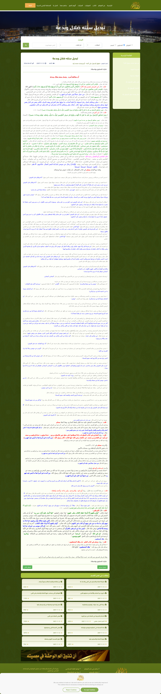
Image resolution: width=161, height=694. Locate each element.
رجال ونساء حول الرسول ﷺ (130, 94)
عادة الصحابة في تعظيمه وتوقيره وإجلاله (93, 627)
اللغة (30, 5)
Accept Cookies (89, 689)
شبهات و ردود (134, 75)
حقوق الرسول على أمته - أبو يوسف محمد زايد (86, 63)
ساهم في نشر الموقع (91, 668)
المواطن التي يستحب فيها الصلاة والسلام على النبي (46, 593)
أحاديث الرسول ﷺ (133, 88)
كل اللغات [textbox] (78, 45)
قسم (113, 45)
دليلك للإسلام (93, 672)
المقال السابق (102, 567)
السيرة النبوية (135, 69)
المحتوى (121, 45)
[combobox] (94, 45)
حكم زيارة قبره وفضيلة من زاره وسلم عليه (49, 604)
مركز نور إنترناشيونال (73, 672)
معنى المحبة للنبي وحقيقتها (53, 627)
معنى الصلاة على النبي (54, 616)
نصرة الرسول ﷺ (134, 100)
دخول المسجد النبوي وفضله (53, 639)
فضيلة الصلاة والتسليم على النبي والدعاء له (93, 581)
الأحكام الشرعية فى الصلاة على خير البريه (93, 616)
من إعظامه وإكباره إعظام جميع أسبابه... (50, 581)
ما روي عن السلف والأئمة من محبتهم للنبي (93, 593)
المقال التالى (27, 567)
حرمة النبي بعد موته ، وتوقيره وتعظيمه (94, 604)
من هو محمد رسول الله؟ (131, 63)
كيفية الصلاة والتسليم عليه (97, 639)
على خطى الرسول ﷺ (132, 82)
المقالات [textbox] (97, 45)
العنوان (129, 45)
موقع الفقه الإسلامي (72, 668)
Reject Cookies (71, 689)
